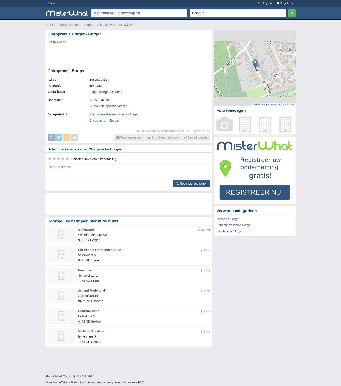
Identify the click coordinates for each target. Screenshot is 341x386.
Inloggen (265, 3)
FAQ (141, 381)
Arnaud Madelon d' (91, 289)
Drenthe (50, 25)
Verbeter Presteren (91, 330)
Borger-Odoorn (70, 25)
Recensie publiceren (191, 183)
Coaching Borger (228, 219)
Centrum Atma (88, 309)
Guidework (86, 229)
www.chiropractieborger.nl (111, 106)
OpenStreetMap (272, 104)
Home (52, 3)
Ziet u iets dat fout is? (198, 130)
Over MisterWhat (56, 381)
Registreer (285, 3)
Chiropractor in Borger (104, 120)
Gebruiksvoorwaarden (86, 381)
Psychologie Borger (230, 231)
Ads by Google (57, 41)
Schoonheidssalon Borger (234, 225)
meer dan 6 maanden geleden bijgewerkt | (161, 130)
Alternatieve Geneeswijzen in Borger (114, 114)
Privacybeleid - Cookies (119, 381)
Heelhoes (85, 269)
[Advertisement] (128, 55)
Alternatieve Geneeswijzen (115, 25)
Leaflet (256, 104)
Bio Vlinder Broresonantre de (99, 249)
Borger (89, 25)
